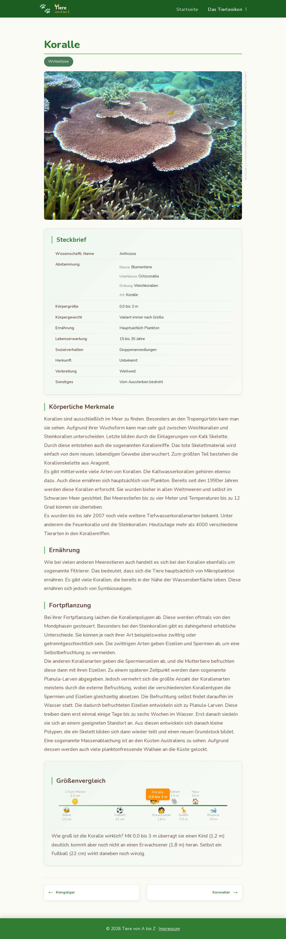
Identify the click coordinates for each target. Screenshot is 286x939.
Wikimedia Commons (246, 148)
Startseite (187, 9)
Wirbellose (58, 61)
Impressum (169, 929)
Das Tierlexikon (225, 9)
